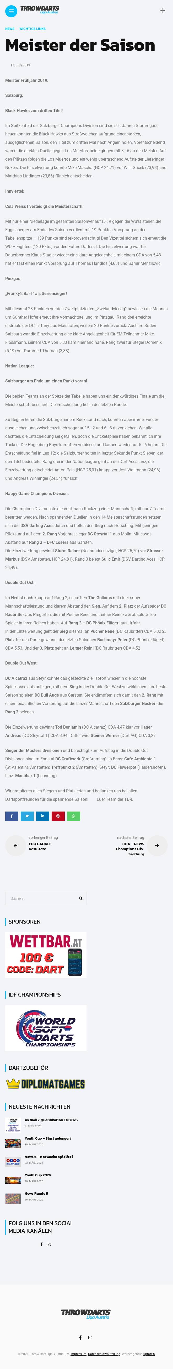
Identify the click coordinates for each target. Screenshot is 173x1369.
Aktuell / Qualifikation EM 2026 (51, 1120)
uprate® (149, 1354)
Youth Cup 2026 (38, 1175)
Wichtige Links (32, 29)
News (9, 29)
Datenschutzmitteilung (104, 1354)
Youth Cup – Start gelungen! (48, 1138)
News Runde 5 (36, 1193)
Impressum (79, 1354)
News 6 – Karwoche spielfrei (49, 1157)
